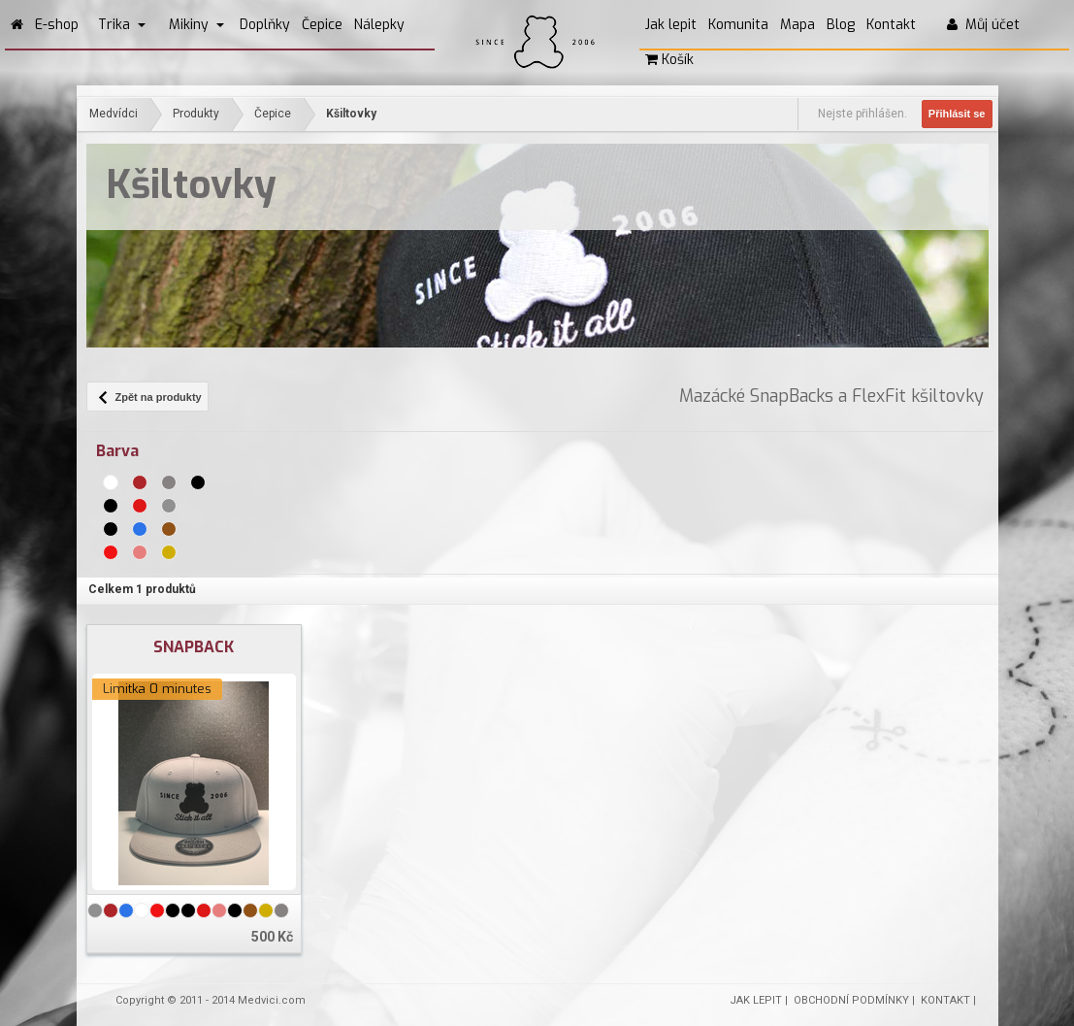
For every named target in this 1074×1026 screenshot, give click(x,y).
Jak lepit (671, 25)
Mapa (797, 25)
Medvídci (113, 113)
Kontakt (891, 25)
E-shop (57, 25)
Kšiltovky (351, 113)
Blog (841, 25)
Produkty (196, 113)
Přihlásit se (957, 113)
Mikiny (196, 25)
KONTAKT (945, 1000)
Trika (122, 25)
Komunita (738, 25)
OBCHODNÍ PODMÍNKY (851, 1000)
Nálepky (379, 25)
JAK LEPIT (756, 1000)
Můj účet (983, 25)
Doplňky (265, 25)
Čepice (322, 25)
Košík (669, 59)
